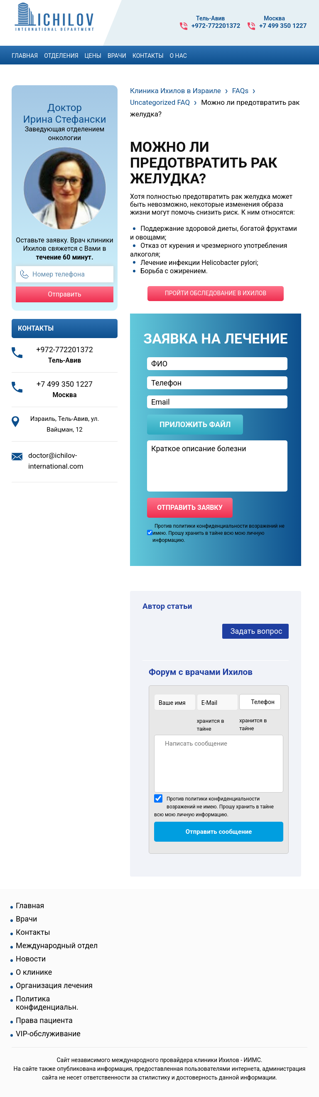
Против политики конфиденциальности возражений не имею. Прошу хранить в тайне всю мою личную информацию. (214, 807)
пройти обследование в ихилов (215, 293)
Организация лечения (54, 985)
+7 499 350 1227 (283, 26)
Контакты (148, 55)
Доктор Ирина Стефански (64, 113)
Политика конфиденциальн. (47, 1003)
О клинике (34, 972)
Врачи (117, 55)
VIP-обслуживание (48, 1034)
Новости (31, 959)
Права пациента (44, 1020)
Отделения (61, 55)
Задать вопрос (256, 631)
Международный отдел (57, 945)
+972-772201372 (215, 26)
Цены (93, 55)
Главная (25, 55)
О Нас (178, 55)
